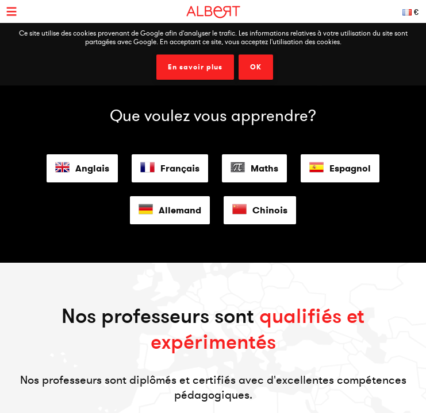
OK (256, 67)
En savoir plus (195, 67)
